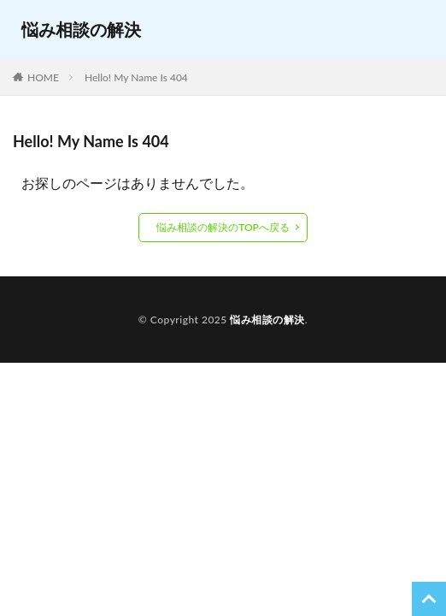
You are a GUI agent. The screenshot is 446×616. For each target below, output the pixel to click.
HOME (43, 77)
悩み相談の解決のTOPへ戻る (223, 227)
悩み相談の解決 (81, 29)
